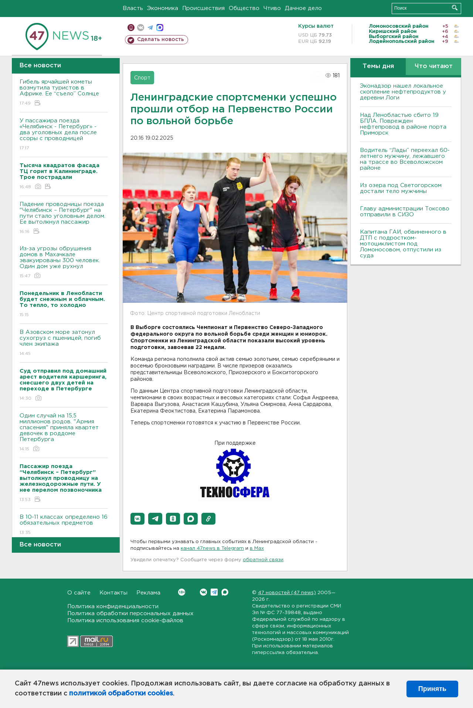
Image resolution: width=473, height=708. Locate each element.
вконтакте (140, 27)
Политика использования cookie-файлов (125, 620)
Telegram (214, 592)
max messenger (159, 27)
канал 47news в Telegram (212, 548)
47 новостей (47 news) (287, 593)
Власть (133, 8)
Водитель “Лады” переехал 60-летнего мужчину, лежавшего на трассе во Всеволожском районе (405, 159)
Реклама (148, 592)
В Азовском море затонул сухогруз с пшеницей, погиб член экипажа (64, 343)
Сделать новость (160, 39)
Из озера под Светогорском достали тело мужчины (401, 188)
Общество (244, 8)
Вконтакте (181, 592)
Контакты (113, 592)
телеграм (150, 27)
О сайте (79, 592)
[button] (137, 519)
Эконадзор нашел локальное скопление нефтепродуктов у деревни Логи (403, 92)
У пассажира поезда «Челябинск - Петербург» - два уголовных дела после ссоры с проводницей (64, 134)
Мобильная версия (131, 27)
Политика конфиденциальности (113, 606)
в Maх (257, 548)
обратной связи (263, 560)
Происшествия (203, 8)
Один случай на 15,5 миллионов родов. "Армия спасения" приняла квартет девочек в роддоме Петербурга (64, 432)
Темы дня (378, 66)
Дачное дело (303, 8)
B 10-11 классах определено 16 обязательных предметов (64, 525)
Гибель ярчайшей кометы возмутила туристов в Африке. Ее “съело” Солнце (64, 92)
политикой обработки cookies (121, 694)
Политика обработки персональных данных (130, 613)
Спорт (142, 78)
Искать (454, 7)
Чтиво (272, 8)
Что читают (434, 66)
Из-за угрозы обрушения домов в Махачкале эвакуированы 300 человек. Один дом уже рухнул (64, 262)
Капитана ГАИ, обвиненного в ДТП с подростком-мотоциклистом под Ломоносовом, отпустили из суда (403, 244)
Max (224, 592)
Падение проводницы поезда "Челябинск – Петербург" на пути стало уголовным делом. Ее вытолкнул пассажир (64, 218)
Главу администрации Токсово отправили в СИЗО (404, 211)
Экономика (162, 8)
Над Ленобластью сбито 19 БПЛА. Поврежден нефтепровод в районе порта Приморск (403, 124)
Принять (432, 688)
